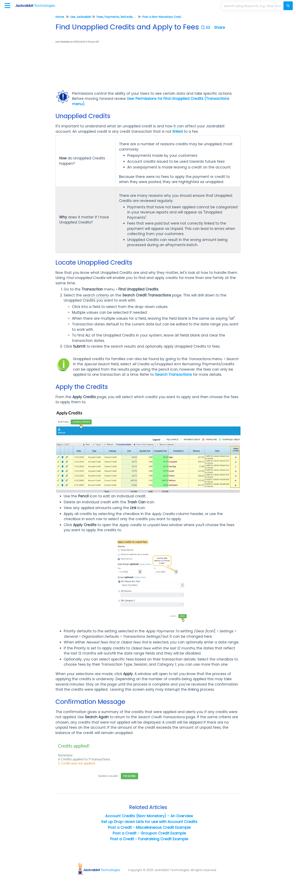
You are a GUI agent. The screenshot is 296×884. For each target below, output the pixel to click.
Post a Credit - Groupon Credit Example (149, 833)
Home (60, 17)
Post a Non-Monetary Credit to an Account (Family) (179, 17)
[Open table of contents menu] (8, 5)
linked (177, 131)
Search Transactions (173, 374)
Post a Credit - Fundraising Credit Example (149, 838)
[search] (252, 5)
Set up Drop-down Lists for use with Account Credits (149, 821)
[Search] (288, 5)
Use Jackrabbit (80, 17)
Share (219, 27)
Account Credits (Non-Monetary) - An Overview (149, 815)
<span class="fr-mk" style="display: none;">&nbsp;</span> (90, 67)
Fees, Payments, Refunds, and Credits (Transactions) (135, 17)
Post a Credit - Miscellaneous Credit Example (149, 827)
